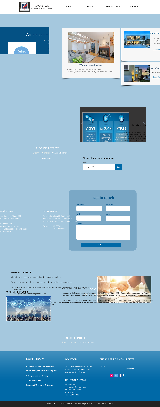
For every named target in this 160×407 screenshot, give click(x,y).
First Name (80, 204)
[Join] (118, 167)
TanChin (39, 5)
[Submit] (101, 245)
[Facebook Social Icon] (120, 375)
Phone (108, 214)
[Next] (144, 124)
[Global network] (115, 139)
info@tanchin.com (70, 221)
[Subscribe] (130, 368)
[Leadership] (110, 139)
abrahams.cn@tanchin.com (75, 387)
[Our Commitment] (117, 139)
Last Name (109, 204)
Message (79, 223)
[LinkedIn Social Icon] (124, 375)
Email (85, 162)
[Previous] (82, 124)
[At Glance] (108, 139)
